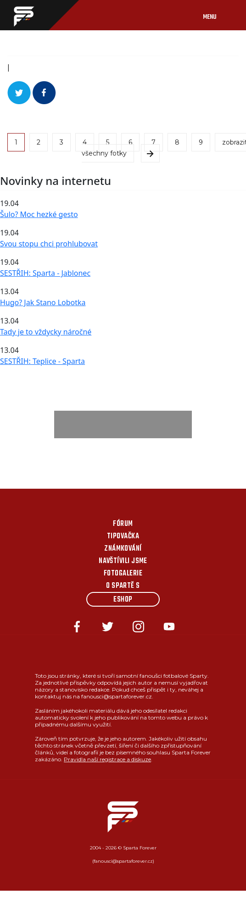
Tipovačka (123, 536)
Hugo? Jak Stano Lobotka (43, 302)
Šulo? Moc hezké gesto (39, 214)
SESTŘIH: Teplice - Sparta (42, 361)
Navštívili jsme (123, 561)
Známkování (123, 549)
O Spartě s (123, 586)
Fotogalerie (123, 574)
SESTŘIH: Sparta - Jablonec (45, 273)
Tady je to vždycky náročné (45, 332)
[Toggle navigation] (218, 15)
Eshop (122, 600)
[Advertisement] (123, 424)
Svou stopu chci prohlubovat (49, 244)
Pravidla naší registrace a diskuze (107, 759)
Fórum (123, 524)
